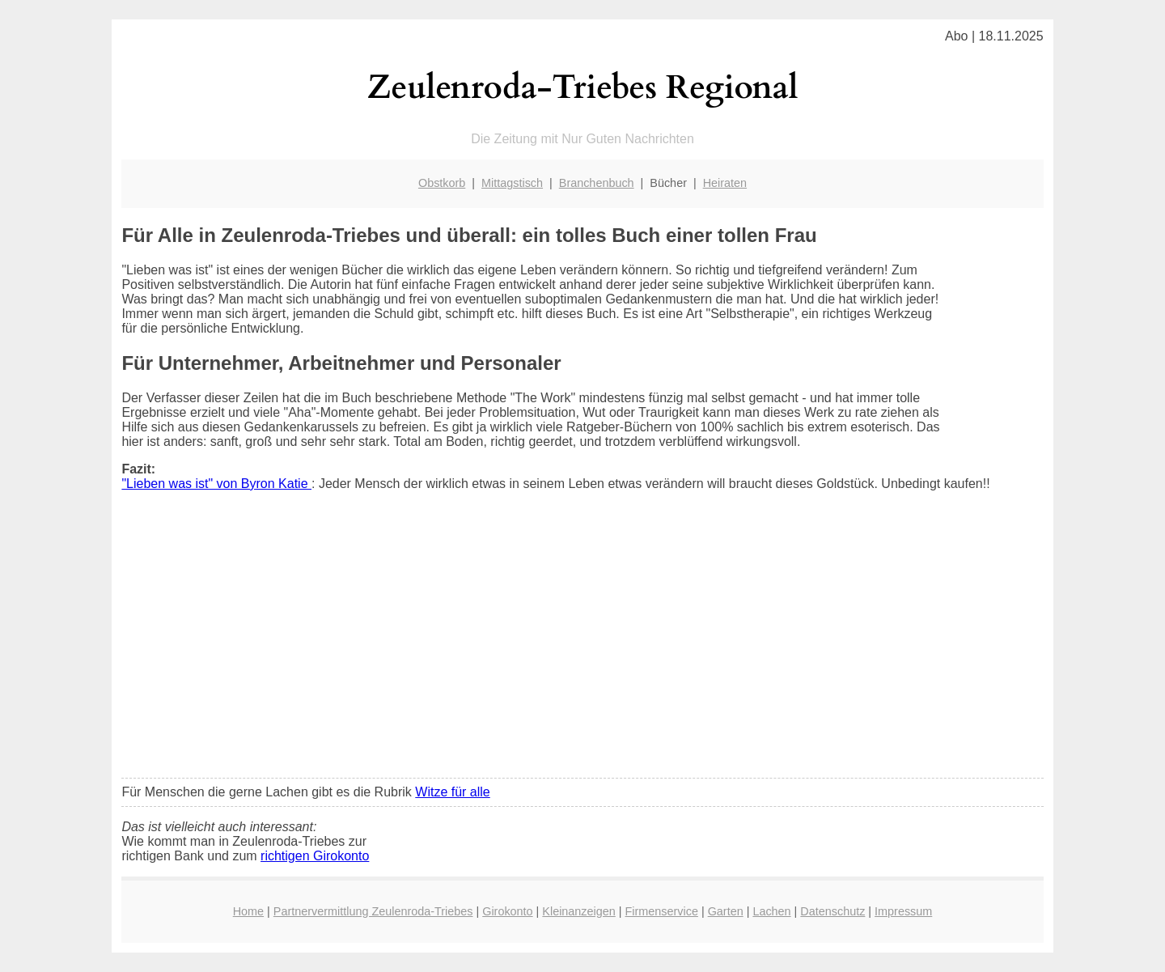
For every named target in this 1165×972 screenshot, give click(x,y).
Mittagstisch (512, 182)
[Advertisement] (583, 645)
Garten (725, 911)
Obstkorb (441, 182)
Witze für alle (452, 792)
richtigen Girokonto (315, 856)
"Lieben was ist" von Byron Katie (216, 483)
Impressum (903, 911)
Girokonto (507, 911)
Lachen (771, 911)
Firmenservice (661, 911)
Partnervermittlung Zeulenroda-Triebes (373, 911)
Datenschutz (832, 911)
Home (248, 911)
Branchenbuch (596, 182)
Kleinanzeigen (578, 911)
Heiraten (725, 182)
